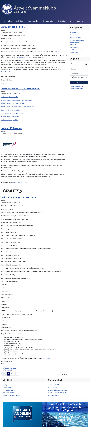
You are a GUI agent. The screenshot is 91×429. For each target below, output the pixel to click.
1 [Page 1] (8, 374)
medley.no (73, 45)
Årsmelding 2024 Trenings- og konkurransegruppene (16, 100)
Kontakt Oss (62, 21)
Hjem (4, 21)
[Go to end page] (17, 374)
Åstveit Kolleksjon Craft (21, 182)
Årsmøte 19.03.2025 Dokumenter (20, 88)
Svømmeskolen (33, 21)
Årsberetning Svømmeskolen (9, 97)
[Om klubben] (24, 21)
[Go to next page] (14, 374)
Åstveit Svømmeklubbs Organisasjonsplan (13, 103)
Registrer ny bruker (75, 37)
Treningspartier (48, 21)
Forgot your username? (76, 88)
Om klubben (20, 21)
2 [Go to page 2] (11, 374)
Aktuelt (10, 21)
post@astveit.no (58, 52)
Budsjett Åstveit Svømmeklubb (10, 116)
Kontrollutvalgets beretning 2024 (10, 110)
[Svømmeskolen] (39, 21)
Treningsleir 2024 (9, 370)
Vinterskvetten (74, 32)
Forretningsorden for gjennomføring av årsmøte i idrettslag (18, 107)
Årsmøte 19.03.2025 (10, 368)
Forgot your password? (76, 86)
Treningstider (74, 35)
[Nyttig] (73, 21)
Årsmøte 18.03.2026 (13, 27)
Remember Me (76, 73)
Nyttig (70, 21)
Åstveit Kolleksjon (11, 128)
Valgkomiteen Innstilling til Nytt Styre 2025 (13, 113)
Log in (79, 82)
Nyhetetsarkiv (74, 52)
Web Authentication (79, 77)
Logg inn (80, 21)
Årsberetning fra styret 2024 (9, 120)
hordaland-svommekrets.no (78, 50)
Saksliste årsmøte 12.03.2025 (18, 197)
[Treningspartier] (54, 21)
